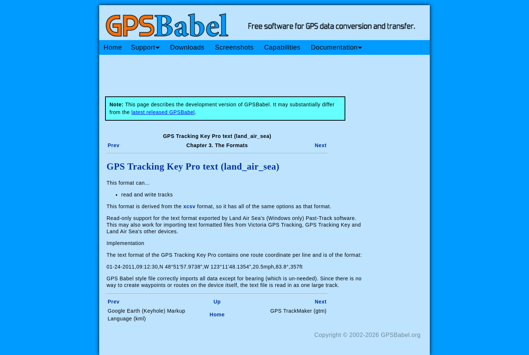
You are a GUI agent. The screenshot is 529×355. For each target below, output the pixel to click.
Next (321, 145)
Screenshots (234, 47)
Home (113, 47)
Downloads (187, 47)
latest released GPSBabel (163, 112)
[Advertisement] (239, 72)
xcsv (189, 206)
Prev (113, 145)
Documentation (336, 47)
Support (145, 47)
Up (217, 302)
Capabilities (282, 47)
